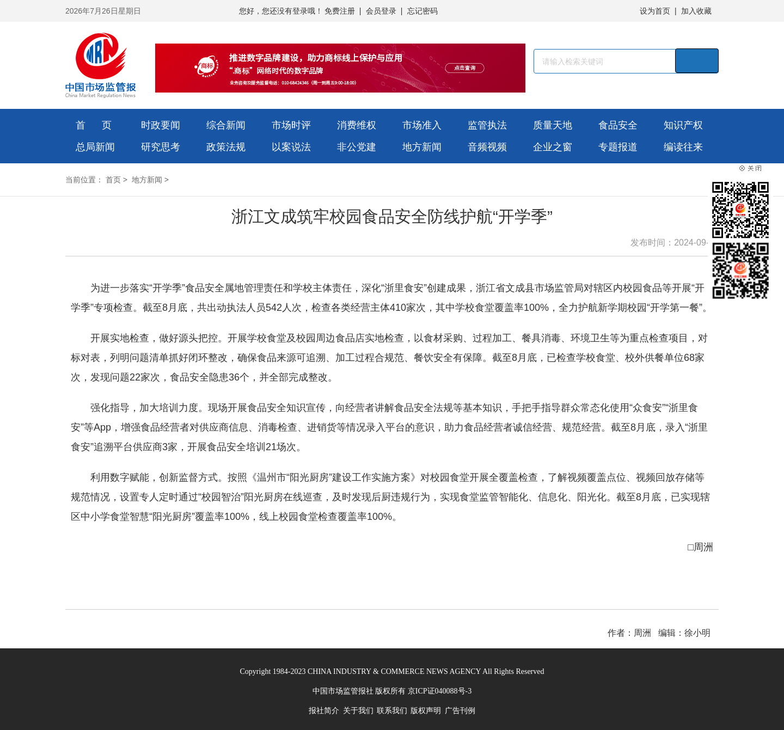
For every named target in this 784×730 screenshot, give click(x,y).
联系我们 (392, 711)
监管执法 (487, 125)
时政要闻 (160, 125)
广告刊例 (460, 711)
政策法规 (226, 147)
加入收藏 (696, 11)
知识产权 (683, 125)
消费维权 (356, 125)
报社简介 (324, 711)
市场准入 (422, 125)
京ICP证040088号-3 (439, 691)
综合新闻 (226, 125)
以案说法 (291, 147)
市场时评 (291, 125)
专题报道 (618, 147)
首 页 (94, 125)
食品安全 (618, 125)
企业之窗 (552, 147)
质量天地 (552, 125)
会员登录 (381, 11)
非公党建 (356, 147)
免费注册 (339, 11)
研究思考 (160, 147)
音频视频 (487, 147)
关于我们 (358, 711)
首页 (113, 179)
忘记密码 (422, 11)
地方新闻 (422, 147)
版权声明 (426, 711)
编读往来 (683, 147)
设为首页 (655, 11)
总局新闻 (95, 147)
